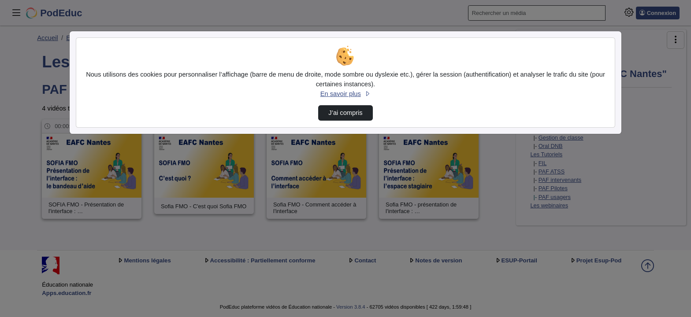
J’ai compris (345, 112)
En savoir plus (345, 94)
